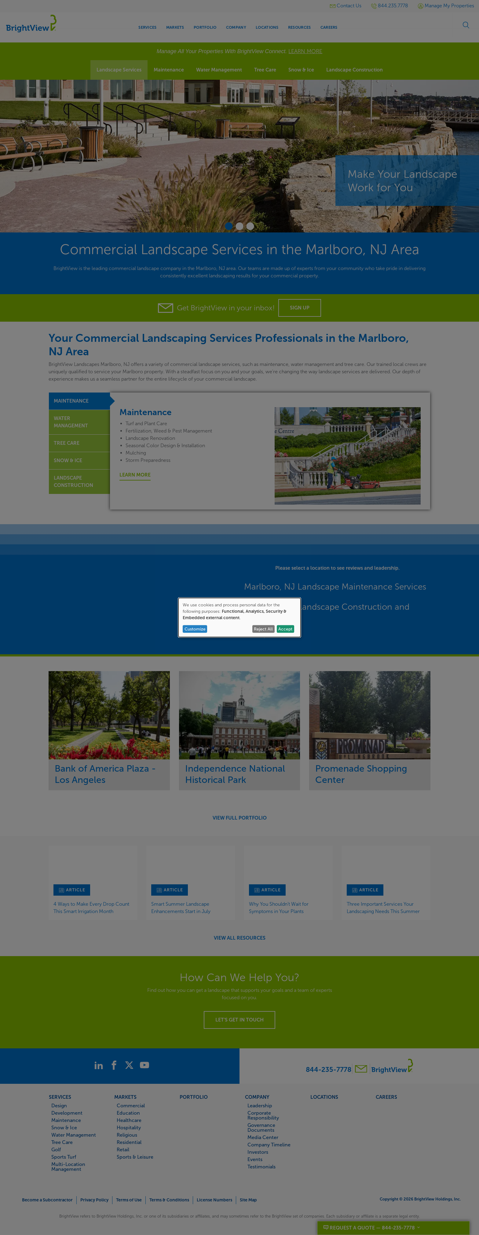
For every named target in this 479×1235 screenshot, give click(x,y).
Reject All (263, 628)
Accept (285, 628)
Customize (195, 628)
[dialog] (239, 617)
